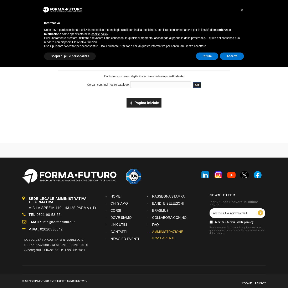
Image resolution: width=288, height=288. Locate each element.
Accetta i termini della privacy (234, 222)
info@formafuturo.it (58, 222)
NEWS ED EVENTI (124, 239)
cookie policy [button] (99, 34)
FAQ (155, 225)
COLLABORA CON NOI (169, 217)
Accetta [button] (232, 56)
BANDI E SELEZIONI (168, 203)
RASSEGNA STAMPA (168, 196)
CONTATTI (118, 232)
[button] (241, 10)
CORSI (115, 210)
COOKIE (247, 283)
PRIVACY (260, 283)
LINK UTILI (118, 225)
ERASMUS (160, 210)
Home (115, 196)
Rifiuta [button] (207, 56)
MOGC (29, 250)
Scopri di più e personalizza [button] (70, 56)
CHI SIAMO (119, 203)
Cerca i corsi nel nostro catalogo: (108, 84)
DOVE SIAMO (121, 217)
